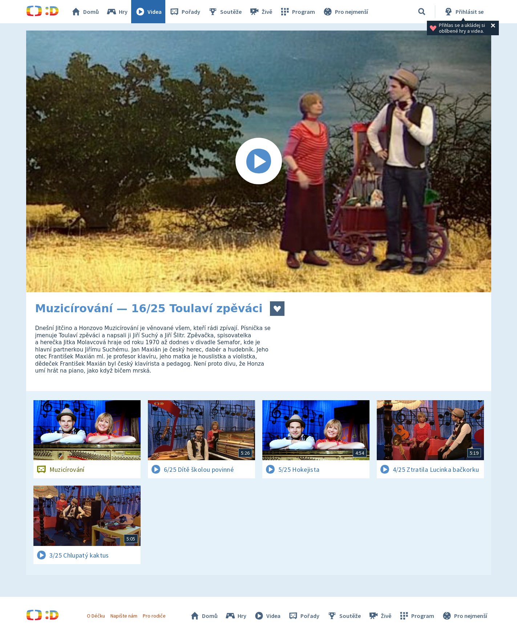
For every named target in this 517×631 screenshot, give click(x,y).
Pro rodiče (154, 615)
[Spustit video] (258, 161)
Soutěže (224, 11)
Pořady (184, 11)
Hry (117, 11)
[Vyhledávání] (422, 11)
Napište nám (123, 615)
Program (297, 11)
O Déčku (96, 615)
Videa (148, 11)
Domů (84, 11)
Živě (260, 11)
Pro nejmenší (345, 11)
